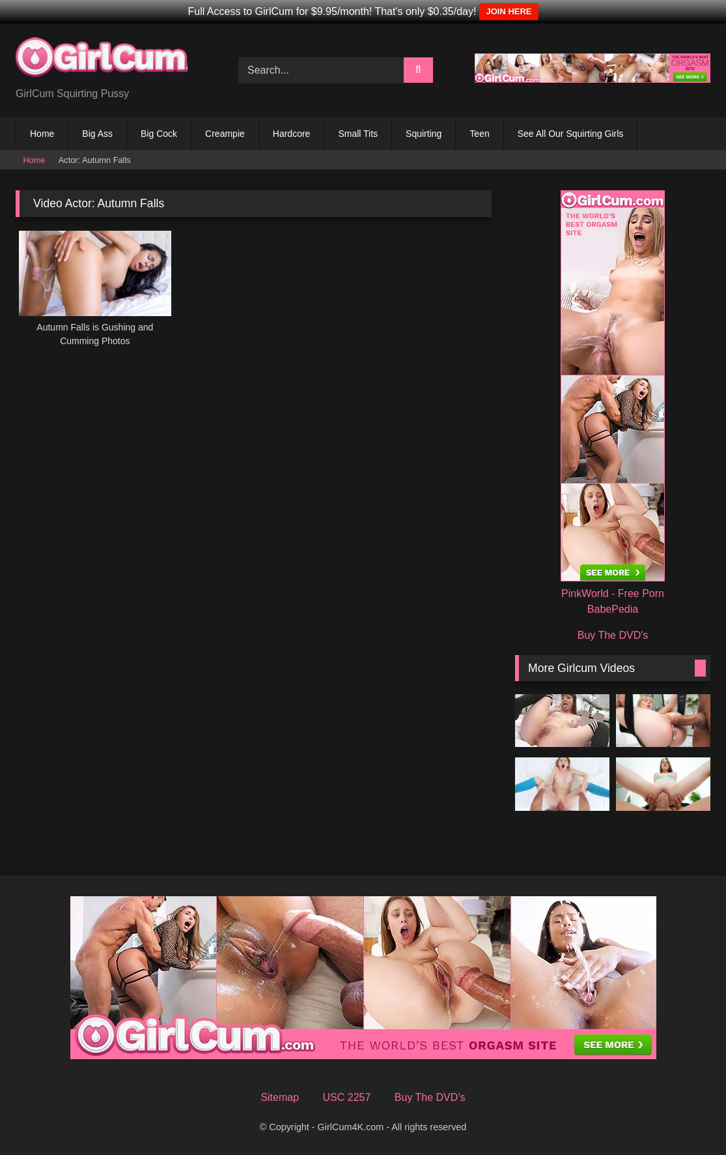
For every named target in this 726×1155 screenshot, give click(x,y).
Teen (479, 133)
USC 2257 (347, 1097)
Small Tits (358, 133)
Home (42, 133)
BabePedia (612, 609)
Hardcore (292, 133)
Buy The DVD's (613, 635)
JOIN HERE (508, 11)
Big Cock (159, 133)
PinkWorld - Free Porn (612, 593)
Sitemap (279, 1097)
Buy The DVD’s (430, 1097)
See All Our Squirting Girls (571, 133)
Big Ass (97, 133)
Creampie (225, 133)
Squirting (423, 133)
